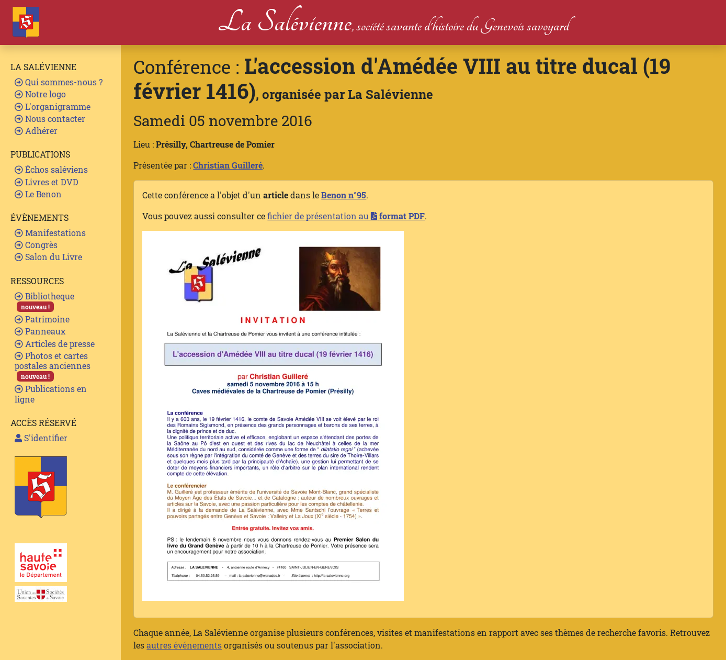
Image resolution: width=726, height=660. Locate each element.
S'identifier (41, 437)
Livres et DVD (46, 181)
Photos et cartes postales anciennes (52, 366)
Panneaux (40, 331)
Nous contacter (50, 118)
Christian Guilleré (228, 165)
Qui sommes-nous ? (59, 81)
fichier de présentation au (346, 215)
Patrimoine (42, 319)
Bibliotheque (44, 301)
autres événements (184, 645)
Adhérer (36, 130)
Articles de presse (55, 343)
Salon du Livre (48, 256)
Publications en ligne (51, 393)
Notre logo (40, 93)
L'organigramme (52, 106)
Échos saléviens (51, 169)
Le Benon (38, 193)
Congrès (36, 244)
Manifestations (50, 232)
